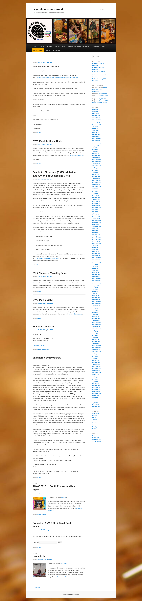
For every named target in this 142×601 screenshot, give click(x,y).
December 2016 (96, 301)
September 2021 (96, 207)
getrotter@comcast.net (76, 155)
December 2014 (96, 345)
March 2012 (95, 404)
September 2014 (96, 351)
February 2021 (96, 217)
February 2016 (96, 318)
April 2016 (95, 314)
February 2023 (96, 176)
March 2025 (95, 132)
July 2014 (95, 353)
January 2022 (96, 199)
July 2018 (95, 264)
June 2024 (95, 147)
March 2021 (95, 215)
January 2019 (96, 255)
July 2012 (95, 397)
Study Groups (95, 46)
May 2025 (95, 128)
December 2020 (96, 220)
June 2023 (95, 169)
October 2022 (96, 184)
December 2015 (96, 322)
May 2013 (95, 380)
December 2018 (96, 257)
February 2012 (96, 406)
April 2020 (95, 232)
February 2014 (96, 362)
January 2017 (96, 299)
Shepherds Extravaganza (47, 357)
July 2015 (95, 332)
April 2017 (95, 293)
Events (39, 132)
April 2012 (95, 403)
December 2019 (96, 238)
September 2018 (96, 263)
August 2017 (95, 286)
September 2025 (96, 124)
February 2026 (96, 115)
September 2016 (96, 307)
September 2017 (96, 284)
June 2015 (95, 334)
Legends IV (39, 556)
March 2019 (95, 251)
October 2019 (96, 241)
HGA (93, 421)
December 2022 (96, 180)
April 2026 (95, 111)
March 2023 (95, 174)
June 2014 (95, 355)
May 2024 (95, 149)
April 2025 (95, 130)
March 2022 (95, 195)
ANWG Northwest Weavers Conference (99, 89)
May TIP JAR (102, 99)
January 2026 (96, 117)
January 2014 (96, 364)
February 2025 (96, 134)
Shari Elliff (49, 62)
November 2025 (96, 121)
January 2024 (96, 157)
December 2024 (96, 138)
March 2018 (95, 272)
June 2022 (95, 190)
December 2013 (96, 366)
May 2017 (95, 291)
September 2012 (96, 393)
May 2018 (95, 268)
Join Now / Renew (38, 50)
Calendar (47, 50)
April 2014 (95, 358)
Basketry (94, 415)
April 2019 (95, 249)
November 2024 (96, 140)
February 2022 (96, 197)
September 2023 (96, 165)
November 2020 (96, 222)
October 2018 (96, 261)
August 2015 (95, 330)
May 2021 (95, 211)
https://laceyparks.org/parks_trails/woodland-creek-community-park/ (57, 77)
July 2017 (95, 288)
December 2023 (96, 159)
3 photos (63, 497)
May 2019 (95, 247)
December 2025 (96, 119)
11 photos (64, 563)
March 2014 (95, 360)
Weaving (94, 428)
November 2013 (96, 368)
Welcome (49, 46)
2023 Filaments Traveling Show (50, 273)
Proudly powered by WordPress (71, 594)
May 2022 (95, 192)
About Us (41, 46)
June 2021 (95, 209)
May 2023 (95, 170)
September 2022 (96, 186)
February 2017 (96, 297)
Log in (94, 435)
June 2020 (95, 228)
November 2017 (96, 280)
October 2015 (96, 326)
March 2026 (95, 113)
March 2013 (95, 383)
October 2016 (96, 305)
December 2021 (96, 201)
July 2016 (95, 309)
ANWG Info (95, 413)
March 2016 (95, 316)
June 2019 (95, 245)
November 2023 (96, 161)
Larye (47, 493)
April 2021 (95, 213)
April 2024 (95, 151)
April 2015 (95, 337)
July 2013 (95, 376)
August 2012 (95, 395)
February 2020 (96, 234)
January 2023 (96, 178)
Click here (36, 283)
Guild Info (57, 46)
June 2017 (95, 289)
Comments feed (96, 439)
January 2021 (96, 218)
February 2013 (96, 385)
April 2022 (95, 193)
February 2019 (96, 253)
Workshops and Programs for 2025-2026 (78, 46)
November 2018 (96, 259)
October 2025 (96, 123)
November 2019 (96, 239)
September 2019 (96, 243)
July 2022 (95, 188)
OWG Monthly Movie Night (47, 141)
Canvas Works (103, 93)
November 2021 (96, 203)
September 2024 (96, 144)
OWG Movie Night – (44, 300)
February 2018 (96, 274)
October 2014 (96, 349)
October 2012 (96, 391)
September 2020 (96, 226)
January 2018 (96, 276)
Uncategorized (45, 349)
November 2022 (96, 182)
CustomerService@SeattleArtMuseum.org (46, 258)
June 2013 (95, 378)
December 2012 (96, 387)
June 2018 (95, 266)
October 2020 (96, 224)
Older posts (36, 587)
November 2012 (96, 389)
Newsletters (95, 423)
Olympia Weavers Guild (48, 9)
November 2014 (96, 347)
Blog (63, 46)
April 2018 (95, 270)
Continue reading (63, 577)
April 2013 (95, 381)
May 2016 (95, 312)
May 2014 (95, 357)
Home (34, 46)
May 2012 (95, 401)
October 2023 (96, 163)
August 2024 (95, 146)
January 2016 (96, 320)
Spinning (94, 425)
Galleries (44, 514)
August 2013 (95, 374)
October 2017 (96, 282)
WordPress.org (96, 441)
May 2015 (95, 335)
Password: (45, 542)
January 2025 (96, 136)
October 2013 (96, 370)
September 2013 (96, 372)
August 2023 (95, 167)
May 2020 (95, 230)
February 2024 (96, 155)
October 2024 (96, 142)
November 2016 (96, 303)
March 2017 (95, 295)
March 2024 (95, 153)
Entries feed (95, 437)
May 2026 (95, 109)
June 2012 (95, 399)
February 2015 (96, 341)
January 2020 (96, 236)
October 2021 (96, 205)
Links (103, 46)
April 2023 (95, 172)
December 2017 (96, 278)
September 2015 (96, 328)
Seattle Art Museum (44, 326)
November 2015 (96, 324)
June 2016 (95, 310)
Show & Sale (56, 50)
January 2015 (96, 343)
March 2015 (95, 339)
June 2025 (95, 126)
